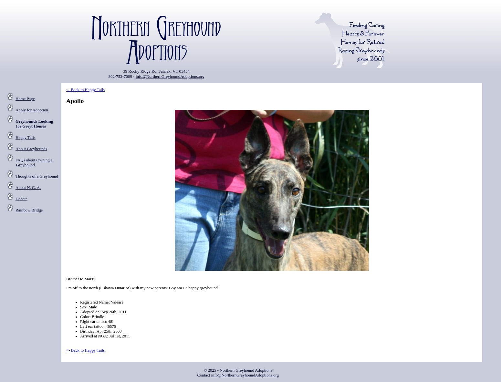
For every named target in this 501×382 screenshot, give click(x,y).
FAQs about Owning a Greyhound (34, 162)
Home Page (25, 99)
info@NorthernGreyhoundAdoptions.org (170, 76)
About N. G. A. (28, 187)
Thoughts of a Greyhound (37, 176)
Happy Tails (26, 137)
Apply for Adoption (32, 110)
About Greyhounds (31, 149)
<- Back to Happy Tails (85, 90)
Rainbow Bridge (29, 210)
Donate (21, 199)
